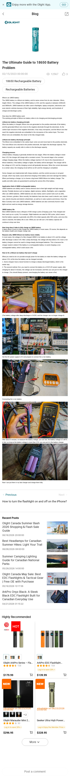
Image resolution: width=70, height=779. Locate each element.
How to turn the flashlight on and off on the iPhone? (34, 501)
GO (64, 4)
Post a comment (35, 772)
